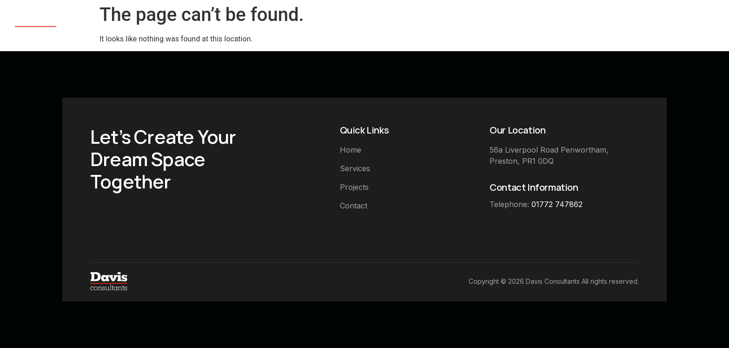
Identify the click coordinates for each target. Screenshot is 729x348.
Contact (695, 24)
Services (525, 24)
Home (473, 24)
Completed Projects (609, 24)
